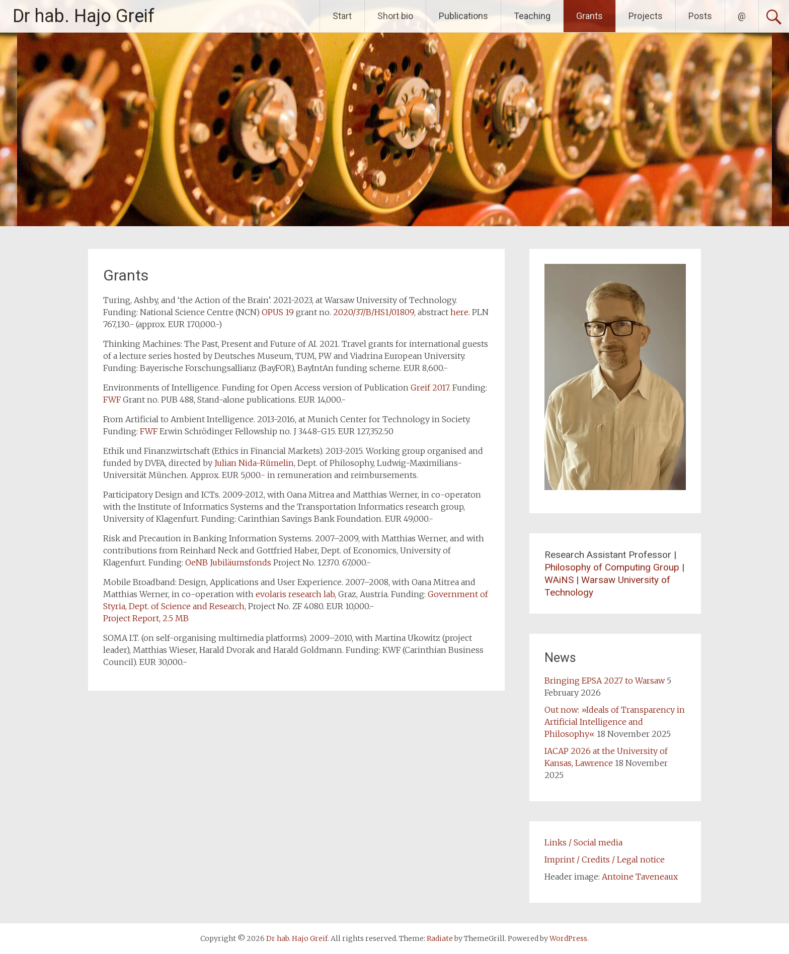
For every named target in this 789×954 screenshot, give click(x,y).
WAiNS (559, 580)
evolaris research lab (295, 594)
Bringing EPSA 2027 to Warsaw (604, 681)
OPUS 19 (278, 312)
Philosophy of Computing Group (611, 567)
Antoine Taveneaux (640, 877)
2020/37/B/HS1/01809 (373, 312)
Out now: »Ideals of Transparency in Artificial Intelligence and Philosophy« (614, 722)
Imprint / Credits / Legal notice (604, 859)
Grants (589, 16)
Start (342, 16)
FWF (112, 400)
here (459, 312)
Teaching (532, 16)
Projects (645, 16)
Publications (463, 16)
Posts (700, 16)
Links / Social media (583, 842)
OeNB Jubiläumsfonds (228, 562)
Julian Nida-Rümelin (254, 463)
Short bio (395, 16)
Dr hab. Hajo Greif (83, 16)
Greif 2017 (430, 388)
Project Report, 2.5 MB (146, 618)
